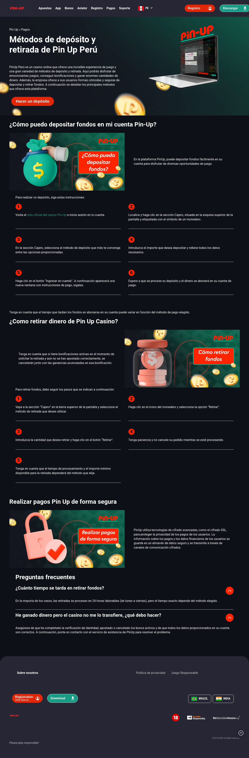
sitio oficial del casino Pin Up (46, 215)
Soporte (124, 8)
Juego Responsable (184, 673)
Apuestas (45, 8)
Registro (97, 8)
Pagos (111, 8)
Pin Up (13, 29)
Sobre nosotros (27, 673)
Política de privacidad (150, 673)
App (58, 8)
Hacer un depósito (32, 101)
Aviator (82, 8)
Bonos (69, 8)
